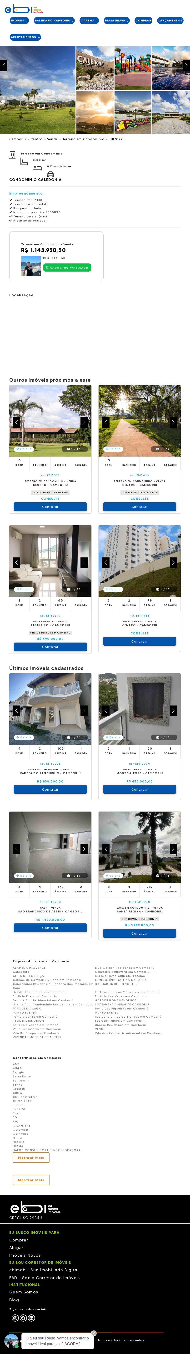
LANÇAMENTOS (170, 20)
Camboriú (18, 139)
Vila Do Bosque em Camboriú (50, 632)
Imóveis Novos (25, 1255)
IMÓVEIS (19, 20)
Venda (53, 139)
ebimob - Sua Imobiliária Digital (44, 1269)
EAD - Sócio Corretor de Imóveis (44, 1277)
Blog (14, 1299)
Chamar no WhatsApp (67, 267)
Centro (37, 139)
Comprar (18, 1240)
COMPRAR (143, 20)
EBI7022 (115, 139)
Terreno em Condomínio (84, 139)
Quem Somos (23, 1292)
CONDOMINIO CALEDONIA (50, 492)
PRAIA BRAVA (117, 20)
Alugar (16, 1247)
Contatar (50, 507)
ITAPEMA (89, 20)
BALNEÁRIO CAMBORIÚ (54, 20)
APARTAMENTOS (25, 37)
